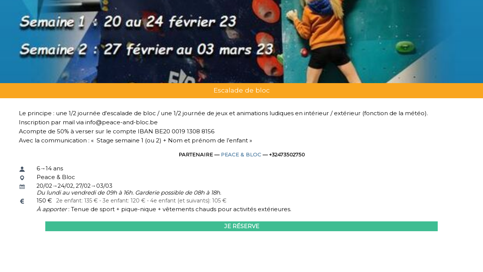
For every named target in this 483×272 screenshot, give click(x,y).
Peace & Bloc (241, 154)
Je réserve (241, 226)
